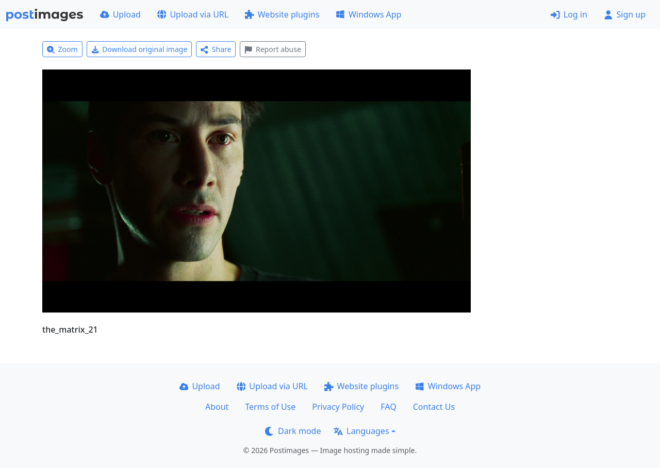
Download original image (139, 49)
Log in (569, 14)
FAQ (388, 406)
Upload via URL (192, 14)
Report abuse (272, 49)
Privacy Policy (338, 406)
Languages (361, 431)
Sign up (625, 14)
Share (216, 49)
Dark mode (293, 431)
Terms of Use (270, 406)
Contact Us (434, 406)
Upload (120, 14)
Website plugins (282, 14)
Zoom (62, 49)
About (216, 406)
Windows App (368, 14)
